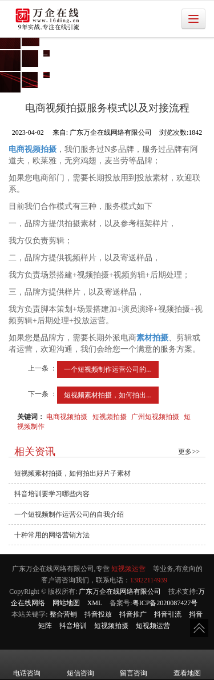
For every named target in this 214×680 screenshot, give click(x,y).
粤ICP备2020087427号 (165, 603)
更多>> (189, 452)
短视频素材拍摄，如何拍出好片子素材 (72, 473)
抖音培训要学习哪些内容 (52, 494)
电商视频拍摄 (66, 417)
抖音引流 (167, 614)
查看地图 (187, 665)
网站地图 (66, 603)
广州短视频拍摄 (155, 417)
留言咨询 (133, 665)
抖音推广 (133, 614)
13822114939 (149, 580)
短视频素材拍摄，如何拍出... (108, 395)
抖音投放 (98, 614)
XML (95, 603)
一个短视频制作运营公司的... (108, 369)
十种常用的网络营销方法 (52, 535)
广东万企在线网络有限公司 (120, 591)
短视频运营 (128, 569)
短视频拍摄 (109, 417)
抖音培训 (73, 626)
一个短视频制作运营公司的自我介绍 (69, 514)
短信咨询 (80, 665)
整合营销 (63, 614)
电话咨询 (27, 665)
